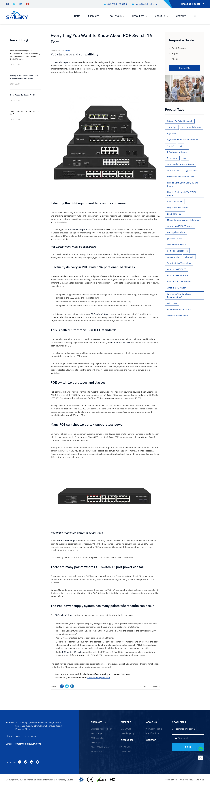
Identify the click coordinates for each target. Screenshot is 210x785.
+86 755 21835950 (115, 4)
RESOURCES (127, 740)
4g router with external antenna (182, 139)
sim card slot (173, 257)
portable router (174, 238)
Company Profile (154, 728)
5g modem (172, 158)
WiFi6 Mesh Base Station (179, 309)
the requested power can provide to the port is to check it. (106, 557)
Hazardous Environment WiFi (181, 176)
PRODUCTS (95, 16)
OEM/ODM (126, 728)
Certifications (152, 733)
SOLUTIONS (117, 16)
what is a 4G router (176, 287)
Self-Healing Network (177, 250)
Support (175, 53)
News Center (127, 746)
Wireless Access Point (101, 728)
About (175, 58)
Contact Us (184, 68)
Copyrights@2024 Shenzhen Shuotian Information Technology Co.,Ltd (39, 779)
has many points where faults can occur (114, 615)
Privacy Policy (186, 779)
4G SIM (170, 145)
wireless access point (177, 315)
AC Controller (97, 738)
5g (181, 145)
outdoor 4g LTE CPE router (180, 226)
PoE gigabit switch (176, 232)
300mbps (172, 127)
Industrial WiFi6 (175, 201)
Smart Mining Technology (179, 263)
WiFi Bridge (96, 733)
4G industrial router (191, 127)
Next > (156, 686)
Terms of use (170, 779)
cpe (185, 158)
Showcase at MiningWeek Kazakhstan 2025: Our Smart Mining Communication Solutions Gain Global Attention (25, 54)
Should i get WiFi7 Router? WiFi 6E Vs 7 (24, 112)
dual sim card (173, 170)
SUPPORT (126, 722)
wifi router (172, 303)
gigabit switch (192, 170)
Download (126, 751)
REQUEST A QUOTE (191, 4)
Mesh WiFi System (100, 747)
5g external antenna (177, 152)
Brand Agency (127, 733)
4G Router (96, 742)
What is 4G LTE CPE (176, 269)
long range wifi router (177, 207)
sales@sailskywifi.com (145, 4)
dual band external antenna (180, 164)
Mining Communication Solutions (183, 220)
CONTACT (181, 16)
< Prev (143, 686)
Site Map (200, 779)
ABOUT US (161, 16)
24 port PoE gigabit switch (179, 121)
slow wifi (189, 257)
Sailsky (67, 50)
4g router (171, 133)
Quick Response (179, 48)
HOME (77, 16)
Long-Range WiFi (175, 213)
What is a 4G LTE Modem (179, 281)
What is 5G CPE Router (178, 275)
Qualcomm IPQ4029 (177, 244)
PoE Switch (96, 751)
